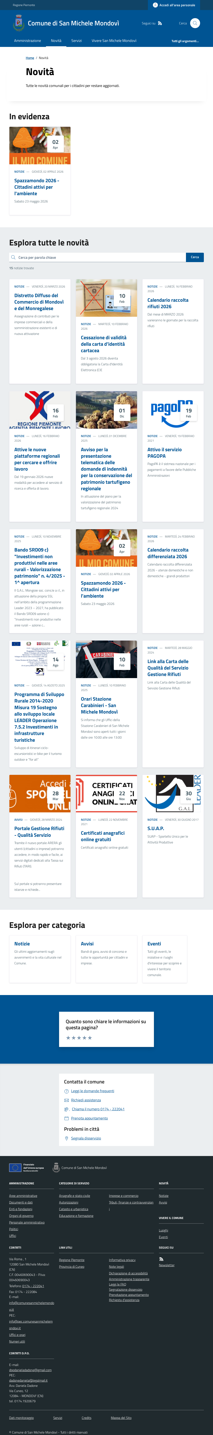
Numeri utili (17, 1341)
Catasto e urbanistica (73, 1208)
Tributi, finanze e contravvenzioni (131, 1205)
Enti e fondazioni (20, 1208)
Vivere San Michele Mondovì (114, 40)
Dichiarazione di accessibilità (128, 1273)
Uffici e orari (17, 1334)
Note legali (116, 1266)
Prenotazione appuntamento (129, 1294)
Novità (56, 40)
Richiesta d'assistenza (124, 1299)
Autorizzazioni (68, 1202)
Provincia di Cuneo (71, 1266)
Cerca (195, 256)
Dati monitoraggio (21, 1417)
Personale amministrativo (27, 1222)
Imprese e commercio (123, 1195)
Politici (13, 1228)
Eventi (163, 1236)
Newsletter (167, 1265)
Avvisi (18, 819)
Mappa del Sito (121, 1417)
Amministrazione (27, 40)
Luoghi (163, 1230)
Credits (86, 1417)
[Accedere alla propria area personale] (174, 5)
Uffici (12, 1235)
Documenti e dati (21, 1202)
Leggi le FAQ (117, 1284)
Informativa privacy (122, 1259)
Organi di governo (21, 1215)
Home (30, 57)
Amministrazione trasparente (129, 1279)
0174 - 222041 (33, 1285)
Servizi (76, 40)
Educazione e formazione (76, 1215)
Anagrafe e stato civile (74, 1195)
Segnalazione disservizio (125, 1289)
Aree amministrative (23, 1195)
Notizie (19, 171)
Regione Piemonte (24, 5)
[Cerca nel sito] (193, 23)
